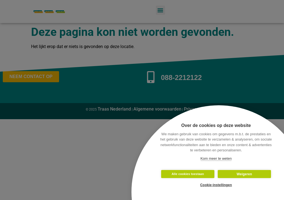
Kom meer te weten (216, 158)
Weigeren (244, 174)
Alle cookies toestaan (188, 174)
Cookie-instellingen (216, 185)
